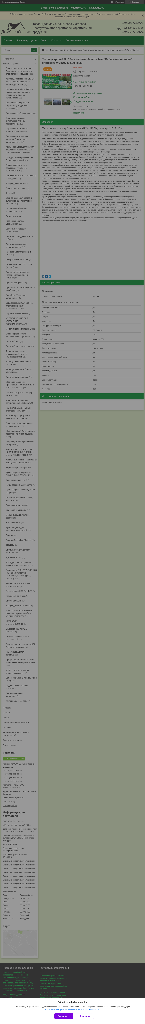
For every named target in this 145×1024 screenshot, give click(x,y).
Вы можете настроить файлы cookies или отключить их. (71, 1009)
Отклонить (85, 1016)
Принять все (64, 1016)
